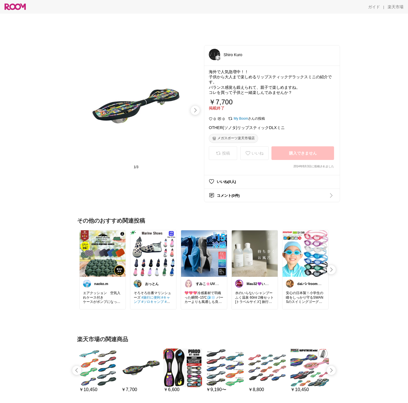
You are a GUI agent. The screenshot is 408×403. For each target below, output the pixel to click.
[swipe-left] (76, 370)
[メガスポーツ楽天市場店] (233, 138)
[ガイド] (374, 6)
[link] (103, 253)
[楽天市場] (395, 6)
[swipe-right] (195, 110)
